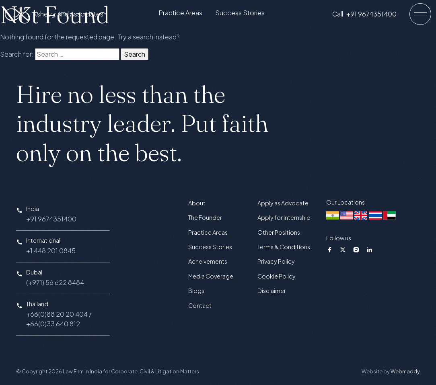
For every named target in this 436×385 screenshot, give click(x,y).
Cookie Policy (276, 276)
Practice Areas (187, 14)
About (197, 203)
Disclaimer (271, 290)
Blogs (196, 290)
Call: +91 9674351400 (371, 15)
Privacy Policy (276, 261)
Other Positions (278, 232)
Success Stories (246, 14)
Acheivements (207, 261)
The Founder (205, 217)
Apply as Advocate (282, 203)
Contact (200, 305)
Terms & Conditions (283, 246)
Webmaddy (405, 371)
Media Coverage (210, 276)
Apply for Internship (284, 217)
